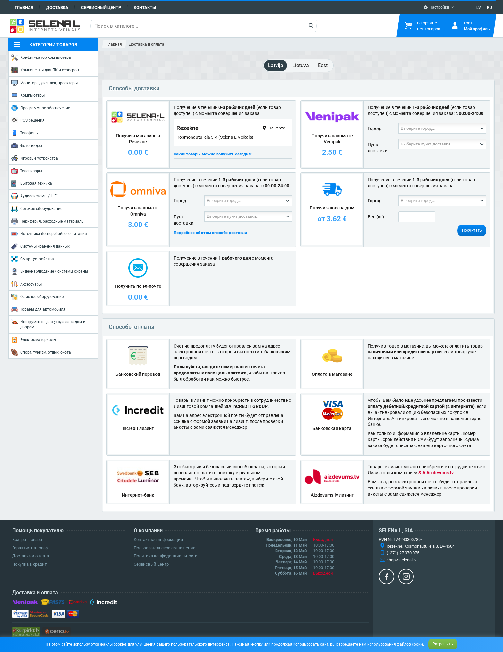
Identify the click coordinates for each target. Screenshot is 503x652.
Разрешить (442, 644)
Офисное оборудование (37, 297)
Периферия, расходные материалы (47, 221)
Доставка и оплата (30, 555)
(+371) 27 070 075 (403, 553)
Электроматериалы (33, 340)
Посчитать (472, 230)
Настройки (436, 7)
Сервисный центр (101, 7)
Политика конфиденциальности (166, 555)
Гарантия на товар (30, 547)
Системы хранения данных (40, 246)
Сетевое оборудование (36, 209)
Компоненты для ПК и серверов (45, 70)
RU (489, 7)
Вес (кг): (376, 216)
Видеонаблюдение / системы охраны (49, 271)
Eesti (323, 65)
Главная (24, 7)
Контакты (145, 7)
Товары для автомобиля (38, 309)
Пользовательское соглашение (164, 547)
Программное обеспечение (40, 108)
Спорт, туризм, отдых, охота (41, 352)
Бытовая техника (31, 183)
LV (478, 7)
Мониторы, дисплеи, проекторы (44, 83)
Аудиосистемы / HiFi (34, 196)
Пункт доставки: (378, 147)
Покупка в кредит (29, 564)
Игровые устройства (34, 158)
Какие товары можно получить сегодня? (213, 154)
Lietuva (300, 65)
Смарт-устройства (32, 259)
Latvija (275, 65)
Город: (374, 128)
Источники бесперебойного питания (49, 234)
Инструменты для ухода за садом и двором (48, 324)
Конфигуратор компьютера (41, 57)
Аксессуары (26, 284)
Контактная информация (158, 539)
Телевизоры (26, 171)
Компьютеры (28, 95)
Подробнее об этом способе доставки (210, 232)
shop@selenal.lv (401, 560)
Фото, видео (26, 146)
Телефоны (24, 133)
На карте (273, 128)
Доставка (57, 7)
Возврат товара (27, 539)
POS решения (28, 120)
